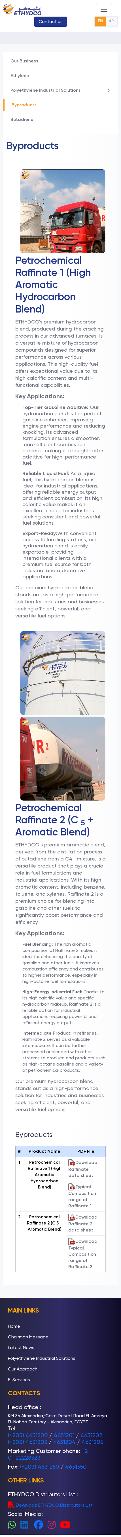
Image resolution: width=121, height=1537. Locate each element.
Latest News (21, 1347)
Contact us (51, 21)
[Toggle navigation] (104, 9)
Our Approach (22, 1369)
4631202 (91, 1435)
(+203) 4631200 (28, 1435)
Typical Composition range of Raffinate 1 (82, 1195)
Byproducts (24, 104)
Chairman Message (28, 1337)
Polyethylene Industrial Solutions (60, 90)
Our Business (24, 61)
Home (14, 1326)
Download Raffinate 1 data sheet (82, 1168)
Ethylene (19, 75)
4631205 (92, 1442)
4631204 (64, 1442)
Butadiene (21, 119)
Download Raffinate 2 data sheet (82, 1223)
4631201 (64, 1435)
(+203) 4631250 (39, 1466)
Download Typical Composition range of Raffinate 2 (82, 1253)
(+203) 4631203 (27, 1442)
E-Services (19, 1379)
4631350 (76, 1466)
